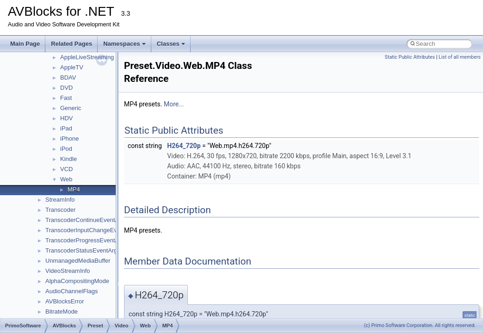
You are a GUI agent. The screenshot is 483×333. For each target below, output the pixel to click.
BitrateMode (61, 311)
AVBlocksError (64, 301)
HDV (66, 118)
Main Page (25, 43)
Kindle (68, 158)
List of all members (460, 57)
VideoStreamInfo (67, 270)
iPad (66, 128)
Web (66, 179)
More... (174, 104)
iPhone (69, 138)
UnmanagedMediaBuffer (78, 260)
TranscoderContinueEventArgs (86, 219)
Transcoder (60, 209)
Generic (70, 108)
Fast (66, 97)
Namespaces (124, 43)
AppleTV (71, 67)
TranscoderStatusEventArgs (82, 250)
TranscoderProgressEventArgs (86, 240)
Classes (171, 43)
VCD (66, 169)
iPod (66, 148)
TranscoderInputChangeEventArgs (91, 230)
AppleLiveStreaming (87, 57)
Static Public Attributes (410, 57)
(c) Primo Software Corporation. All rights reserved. (420, 325)
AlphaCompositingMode (77, 281)
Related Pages (71, 43)
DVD (66, 87)
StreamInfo (60, 199)
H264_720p (183, 145)
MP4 (74, 189)
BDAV (68, 77)
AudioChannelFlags (71, 291)
